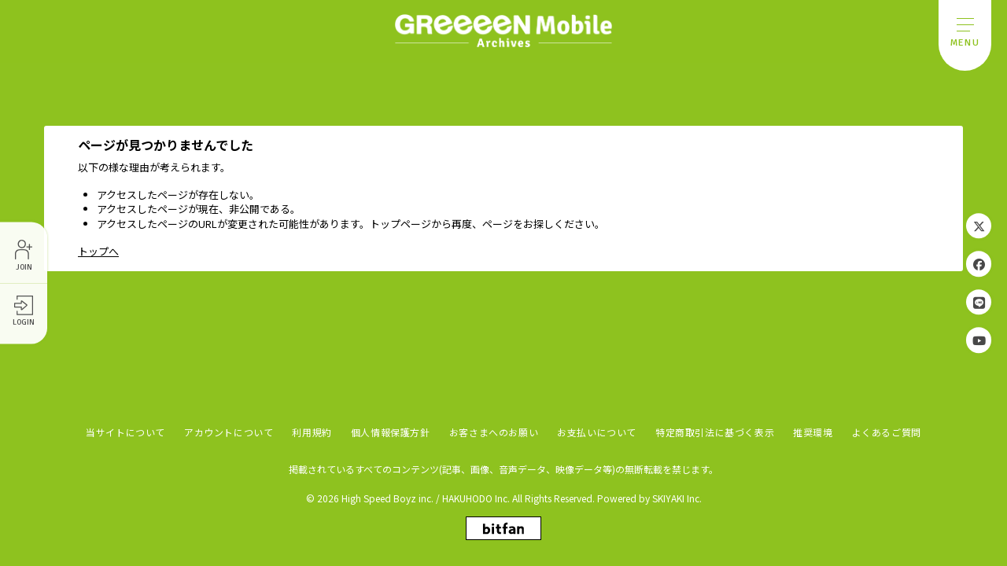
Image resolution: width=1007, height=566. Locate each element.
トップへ (98, 251)
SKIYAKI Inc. (677, 498)
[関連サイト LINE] (978, 301)
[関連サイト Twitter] (978, 226)
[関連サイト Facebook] (978, 264)
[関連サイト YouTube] (978, 339)
